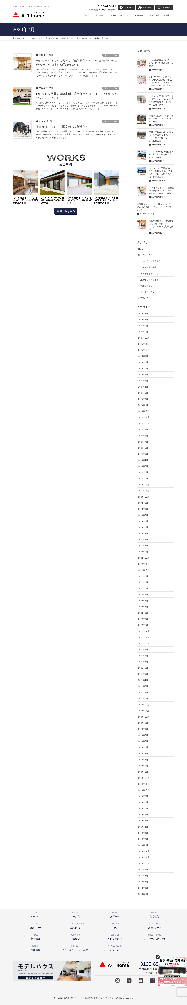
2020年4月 (143, 753)
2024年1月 (143, 478)
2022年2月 (143, 619)
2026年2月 (143, 325)
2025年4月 (143, 387)
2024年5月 (143, 454)
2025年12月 (143, 338)
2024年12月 (143, 411)
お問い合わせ (115, 936)
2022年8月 (143, 582)
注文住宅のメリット (149, 279)
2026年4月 (143, 313)
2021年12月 (143, 631)
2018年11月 (143, 857)
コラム (115, 925)
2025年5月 (143, 381)
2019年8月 (143, 802)
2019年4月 (143, 827)
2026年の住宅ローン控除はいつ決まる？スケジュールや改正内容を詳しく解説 (161, 191)
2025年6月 (143, 374)
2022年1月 (143, 625)
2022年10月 (143, 570)
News (140, 249)
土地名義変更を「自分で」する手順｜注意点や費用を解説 (161, 63)
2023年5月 (143, 527)
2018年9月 (143, 869)
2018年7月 (143, 882)
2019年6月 (143, 814)
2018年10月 (143, 863)
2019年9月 (143, 796)
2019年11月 (143, 784)
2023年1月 (143, 552)
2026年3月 (143, 319)
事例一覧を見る (66, 211)
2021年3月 (143, 686)
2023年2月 (143, 545)
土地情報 (75, 925)
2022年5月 (143, 600)
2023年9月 (143, 503)
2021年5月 (143, 674)
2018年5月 (143, 894)
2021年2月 (143, 692)
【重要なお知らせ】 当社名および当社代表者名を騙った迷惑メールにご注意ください (155, 207)
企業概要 (75, 936)
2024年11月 (143, 417)
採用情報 (35, 947)
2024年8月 (143, 436)
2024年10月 (143, 423)
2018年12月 (143, 851)
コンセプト (75, 914)
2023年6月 (143, 521)
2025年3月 (143, 393)
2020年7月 (143, 735)
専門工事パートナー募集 (75, 947)
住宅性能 (154, 914)
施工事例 (115, 914)
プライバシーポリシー (115, 947)
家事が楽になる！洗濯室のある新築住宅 (62, 126)
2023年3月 (143, 539)
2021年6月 (143, 668)
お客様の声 (143, 298)
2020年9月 (143, 723)
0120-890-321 (102, 8)
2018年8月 (143, 875)
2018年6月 (143, 888)
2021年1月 (143, 698)
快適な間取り (146, 286)
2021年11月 (143, 637)
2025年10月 (143, 350)
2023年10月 (143, 497)
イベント (35, 914)
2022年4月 (143, 607)
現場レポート (154, 925)
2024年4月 (143, 460)
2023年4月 (143, 533)
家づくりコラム (111, 55)
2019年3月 (143, 833)
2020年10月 (143, 717)
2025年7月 (143, 368)
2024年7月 (143, 442)
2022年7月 (143, 588)
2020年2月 (143, 766)
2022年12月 (143, 558)
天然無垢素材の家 (148, 267)
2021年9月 (143, 649)
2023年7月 (143, 515)
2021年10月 (143, 643)
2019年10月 (143, 790)
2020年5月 (143, 747)
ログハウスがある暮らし (151, 261)
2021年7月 (143, 662)
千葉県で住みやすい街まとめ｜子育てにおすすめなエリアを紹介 (161, 119)
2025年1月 (143, 405)
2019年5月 (143, 820)
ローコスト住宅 (147, 292)
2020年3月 (143, 759)
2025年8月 (143, 362)
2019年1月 (143, 845)
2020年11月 (143, 711)
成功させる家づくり (149, 273)
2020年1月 (143, 772)
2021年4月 (143, 680)
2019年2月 (143, 839)
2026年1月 (143, 332)
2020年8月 (143, 729)
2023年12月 (143, 484)
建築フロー (35, 925)
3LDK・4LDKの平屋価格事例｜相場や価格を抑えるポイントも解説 (161, 155)
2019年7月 (143, 808)
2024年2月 (143, 472)
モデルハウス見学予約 (154, 936)
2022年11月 (143, 564)
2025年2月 (143, 399)
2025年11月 (143, 344)
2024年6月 (143, 448)
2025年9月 (143, 356)
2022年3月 (143, 613)
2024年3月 (143, 466)
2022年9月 (143, 576)
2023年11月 (143, 490)
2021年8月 (143, 656)
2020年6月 (143, 741)
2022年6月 (143, 594)
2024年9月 (143, 429)
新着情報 (35, 936)
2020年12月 (143, 704)
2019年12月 (143, 778)
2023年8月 (143, 509)
